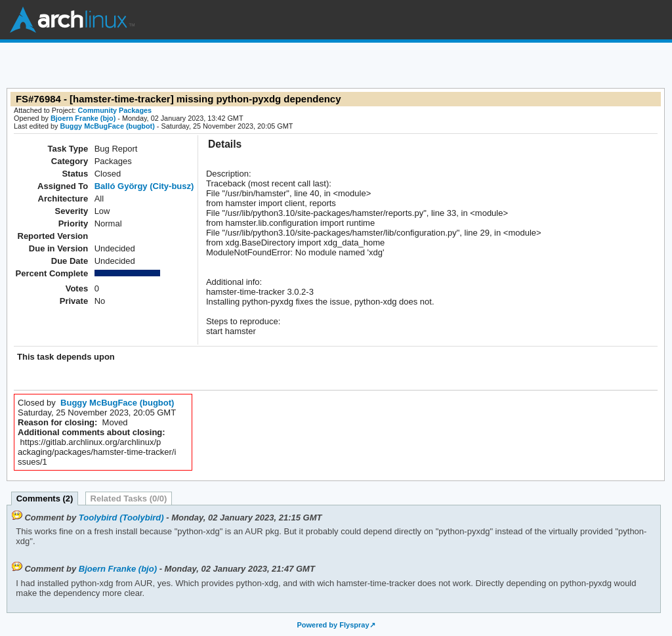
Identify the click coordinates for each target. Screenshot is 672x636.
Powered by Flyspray (333, 625)
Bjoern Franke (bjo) (83, 118)
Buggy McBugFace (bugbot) (107, 126)
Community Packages (115, 110)
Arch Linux (72, 20)
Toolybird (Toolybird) (121, 517)
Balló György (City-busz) (144, 186)
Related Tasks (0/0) (129, 498)
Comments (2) (45, 498)
